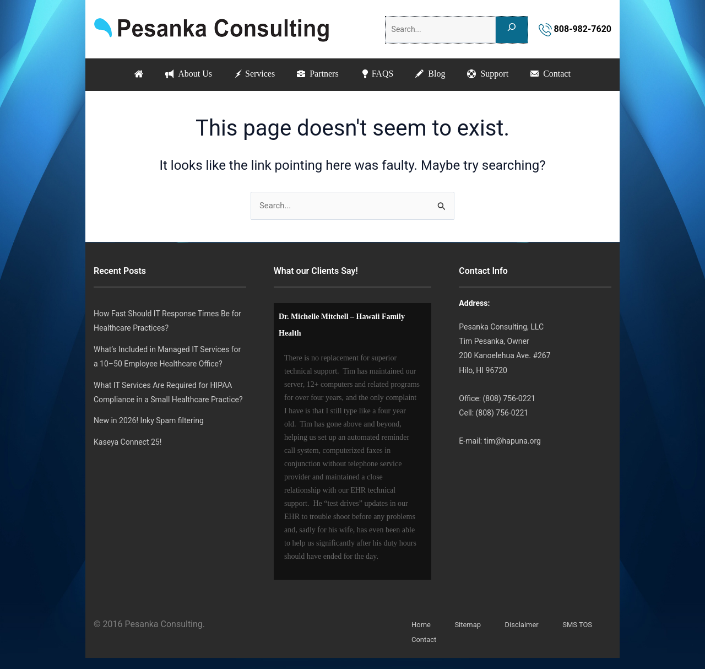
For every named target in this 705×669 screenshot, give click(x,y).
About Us (180, 74)
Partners (316, 74)
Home (421, 625)
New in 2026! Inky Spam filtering (149, 421)
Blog (435, 74)
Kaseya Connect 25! (127, 442)
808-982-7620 (575, 29)
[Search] (512, 30)
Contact (562, 74)
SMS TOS (585, 625)
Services (249, 74)
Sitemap (470, 625)
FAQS (378, 74)
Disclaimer (526, 625)
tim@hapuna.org (512, 440)
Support (496, 74)
